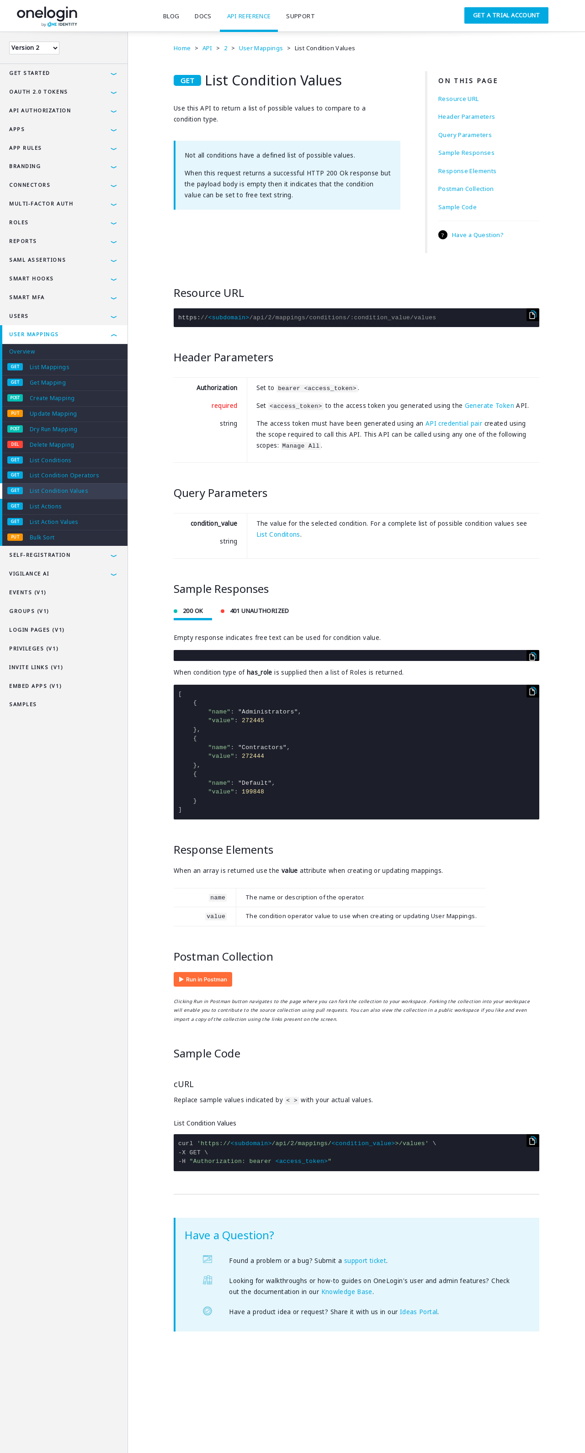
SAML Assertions (37, 259)
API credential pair (453, 423)
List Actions (46, 506)
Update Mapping (53, 413)
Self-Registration (39, 554)
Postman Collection (466, 189)
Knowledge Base (346, 1292)
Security (81, 1432)
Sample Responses (466, 152)
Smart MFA (27, 297)
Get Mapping (48, 382)
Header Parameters (466, 116)
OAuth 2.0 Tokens (38, 91)
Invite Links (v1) (36, 667)
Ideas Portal (419, 1312)
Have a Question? (478, 235)
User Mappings (34, 334)
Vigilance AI (29, 573)
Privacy (47, 1432)
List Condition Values (59, 491)
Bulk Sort (42, 537)
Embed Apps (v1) (35, 685)
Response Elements (467, 171)
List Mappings (49, 367)
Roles (19, 222)
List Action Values (54, 522)
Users (19, 315)
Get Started (29, 72)
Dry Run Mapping (54, 429)
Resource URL (458, 99)
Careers (153, 1432)
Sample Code (457, 207)
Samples (23, 704)
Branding (25, 166)
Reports (23, 241)
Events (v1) (28, 592)
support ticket (365, 1261)
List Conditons (278, 534)
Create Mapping (52, 398)
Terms (17, 1432)
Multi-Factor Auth (41, 203)
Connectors (29, 184)
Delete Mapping (52, 445)
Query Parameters (465, 135)
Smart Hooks (31, 278)
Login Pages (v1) (37, 629)
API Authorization (40, 110)
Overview (22, 351)
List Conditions (51, 460)
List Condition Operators (64, 475)
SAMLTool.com (197, 1432)
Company (118, 1432)
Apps (17, 129)
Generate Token (489, 406)
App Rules (25, 147)
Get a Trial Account (506, 15)
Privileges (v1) (33, 648)
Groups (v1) (29, 611)
